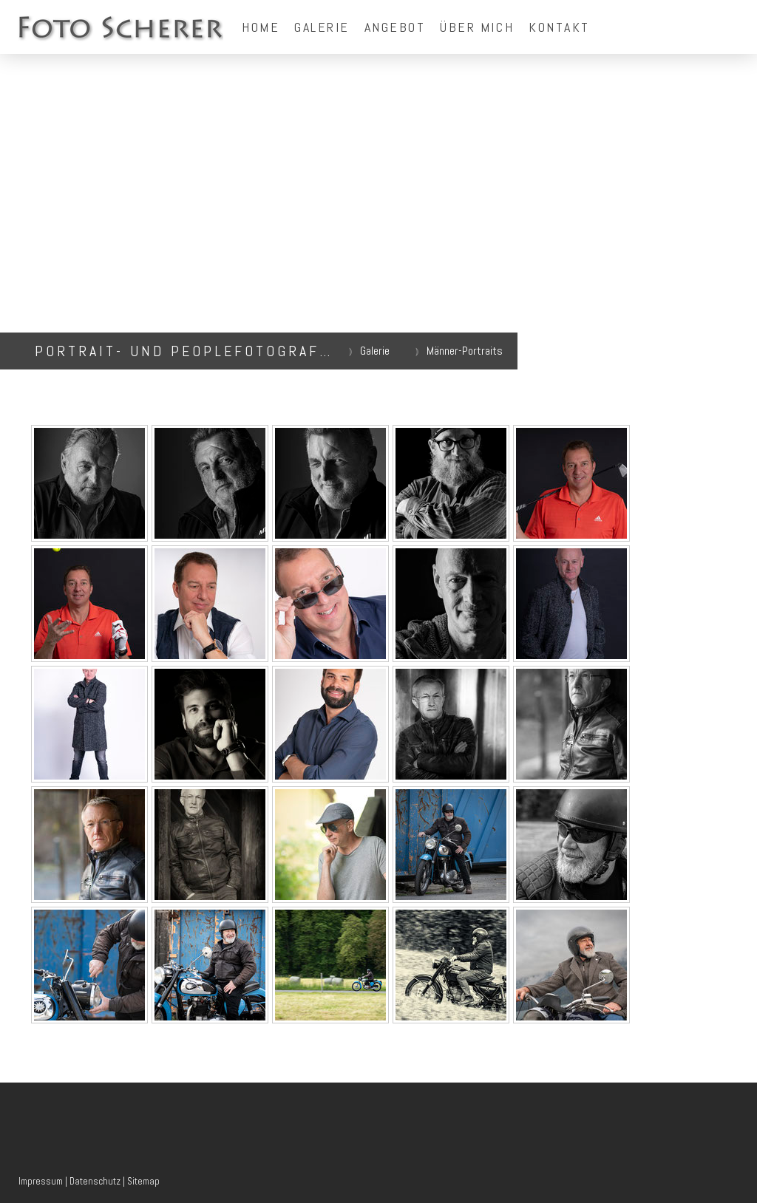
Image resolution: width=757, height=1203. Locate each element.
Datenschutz (94, 1181)
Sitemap (143, 1181)
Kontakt (559, 26)
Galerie (322, 26)
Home (260, 26)
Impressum (40, 1181)
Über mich (477, 26)
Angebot (395, 26)
